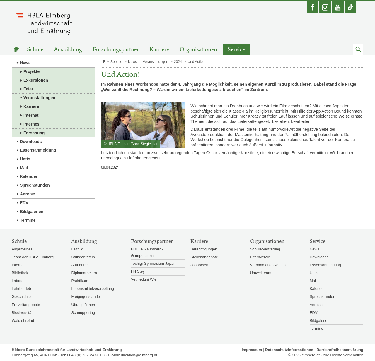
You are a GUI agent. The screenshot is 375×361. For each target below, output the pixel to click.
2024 (178, 62)
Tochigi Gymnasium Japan (153, 263)
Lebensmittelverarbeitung (92, 288)
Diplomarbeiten (84, 273)
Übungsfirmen (83, 304)
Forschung (34, 132)
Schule (35, 49)
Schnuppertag (83, 312)
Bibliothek (20, 273)
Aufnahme (79, 265)
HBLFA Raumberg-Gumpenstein (147, 252)
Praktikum (79, 281)
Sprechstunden (35, 185)
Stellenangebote (204, 257)
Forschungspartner (116, 49)
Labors (17, 281)
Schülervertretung (265, 249)
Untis (25, 159)
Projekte (31, 71)
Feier (28, 89)
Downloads (31, 141)
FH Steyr (138, 271)
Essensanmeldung (38, 150)
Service (236, 49)
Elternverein (260, 257)
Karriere (159, 49)
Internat (30, 115)
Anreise (27, 194)
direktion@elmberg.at (139, 355)
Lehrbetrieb (21, 288)
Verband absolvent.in (268, 265)
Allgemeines (22, 249)
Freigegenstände (85, 296)
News (25, 62)
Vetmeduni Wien (145, 279)
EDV (24, 202)
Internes (31, 124)
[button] (358, 49)
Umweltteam (260, 273)
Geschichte (21, 296)
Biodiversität (22, 312)
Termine (27, 220)
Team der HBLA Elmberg (33, 257)
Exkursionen (35, 80)
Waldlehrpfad (23, 320)
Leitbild (77, 249)
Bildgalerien (31, 211)
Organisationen (198, 49)
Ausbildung (68, 49)
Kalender (29, 176)
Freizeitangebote (26, 304)
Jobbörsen (199, 265)
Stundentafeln (83, 257)
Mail (24, 167)
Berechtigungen (203, 249)
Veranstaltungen (39, 97)
